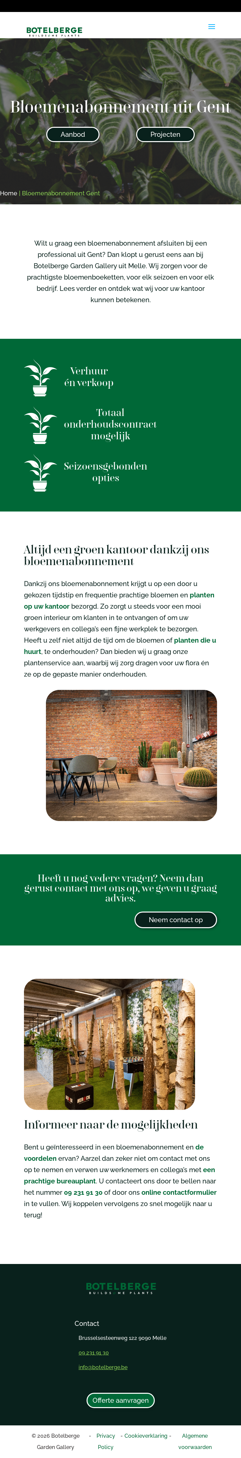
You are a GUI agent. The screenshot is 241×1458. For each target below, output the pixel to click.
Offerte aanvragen (121, 1400)
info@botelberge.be (103, 1367)
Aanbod (73, 134)
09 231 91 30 (83, 1192)
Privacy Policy (106, 1441)
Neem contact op (176, 920)
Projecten (165, 134)
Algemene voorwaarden (195, 1441)
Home (8, 193)
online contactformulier (179, 1192)
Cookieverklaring (145, 1436)
